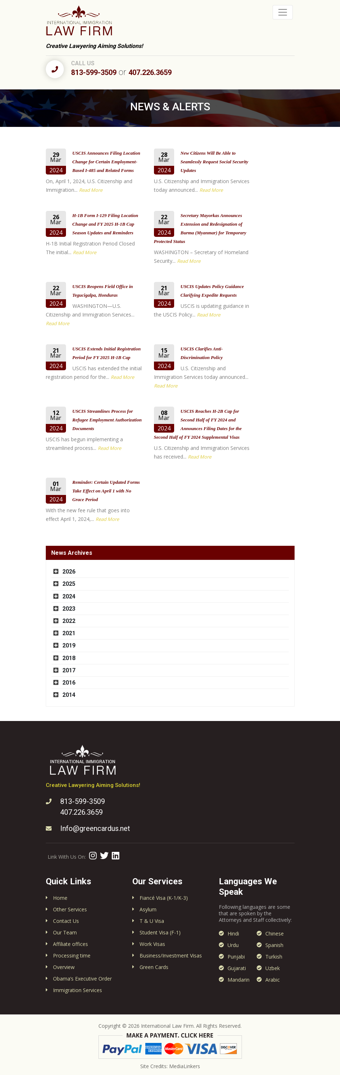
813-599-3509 (93, 72)
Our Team (65, 932)
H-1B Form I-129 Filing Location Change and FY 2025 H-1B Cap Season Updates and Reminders (105, 224)
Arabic (272, 979)
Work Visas (152, 944)
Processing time (71, 955)
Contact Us (66, 920)
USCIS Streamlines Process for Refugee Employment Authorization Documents (107, 419)
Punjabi (236, 956)
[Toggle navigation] (283, 12)
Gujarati (237, 968)
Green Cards (154, 967)
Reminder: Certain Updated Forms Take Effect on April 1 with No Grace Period (106, 490)
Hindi (233, 933)
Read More (90, 190)
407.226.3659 (150, 72)
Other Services (70, 909)
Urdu (233, 945)
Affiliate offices (70, 944)
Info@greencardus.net (95, 828)
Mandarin (239, 979)
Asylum (148, 909)
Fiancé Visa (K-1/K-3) (164, 897)
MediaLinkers (184, 1066)
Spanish (274, 945)
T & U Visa (152, 920)
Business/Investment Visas (171, 955)
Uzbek (272, 968)
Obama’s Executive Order (82, 978)
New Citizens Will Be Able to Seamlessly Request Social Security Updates (214, 161)
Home (60, 897)
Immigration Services (77, 990)
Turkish (273, 956)
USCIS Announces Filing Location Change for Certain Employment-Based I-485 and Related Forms (106, 161)
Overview (64, 967)
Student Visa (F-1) (160, 932)
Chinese (274, 933)
